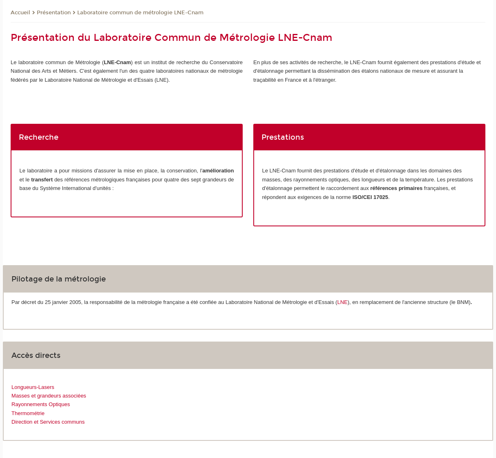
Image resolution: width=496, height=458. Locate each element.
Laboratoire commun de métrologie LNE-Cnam (140, 12)
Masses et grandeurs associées (48, 396)
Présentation (54, 12)
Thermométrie (28, 413)
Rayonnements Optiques (40, 404)
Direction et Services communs (48, 422)
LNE (342, 302)
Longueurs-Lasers (32, 387)
